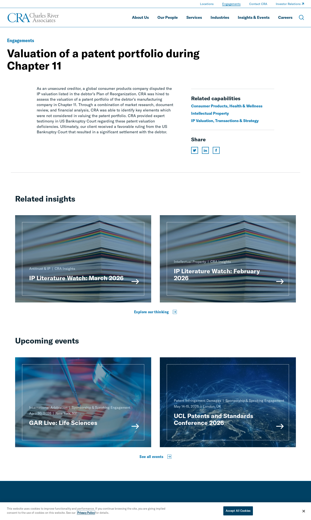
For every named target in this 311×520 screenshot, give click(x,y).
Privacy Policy (86, 512)
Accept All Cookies (238, 510)
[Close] (304, 511)
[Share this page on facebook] (216, 150)
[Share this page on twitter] (194, 150)
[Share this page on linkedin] (205, 150)
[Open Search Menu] (301, 17)
